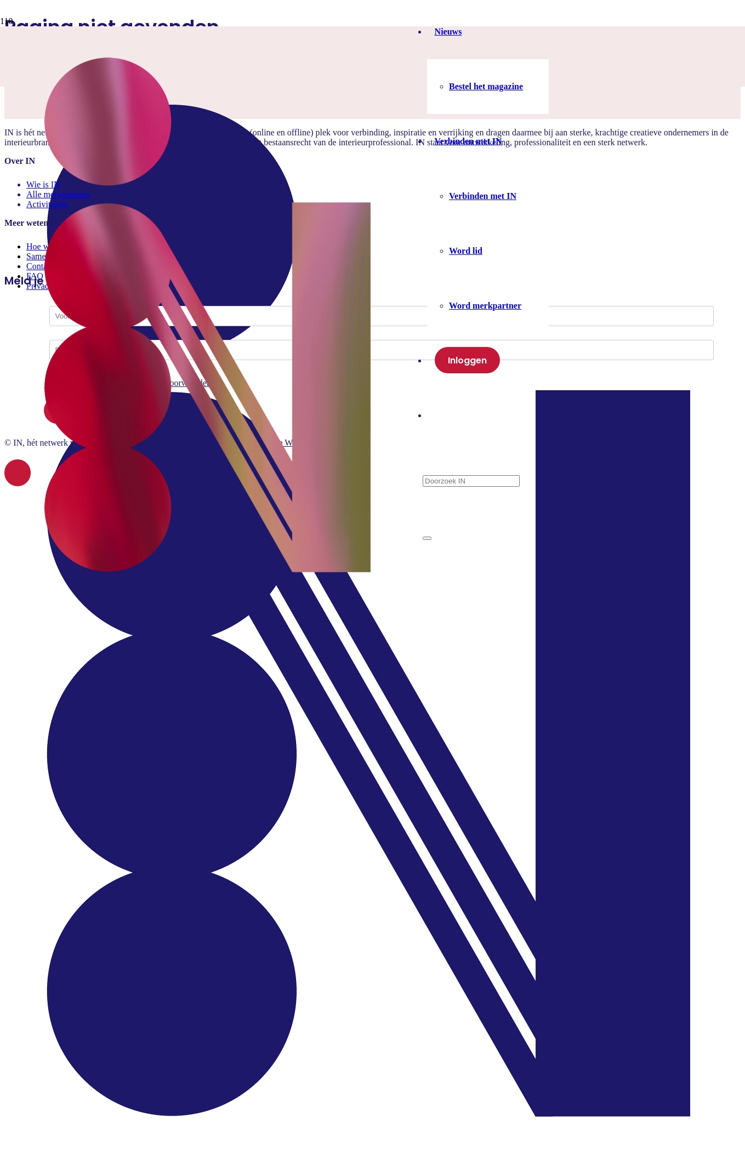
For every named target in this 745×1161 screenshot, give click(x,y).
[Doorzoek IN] (471, 481)
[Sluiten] (427, 538)
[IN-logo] (209, 598)
